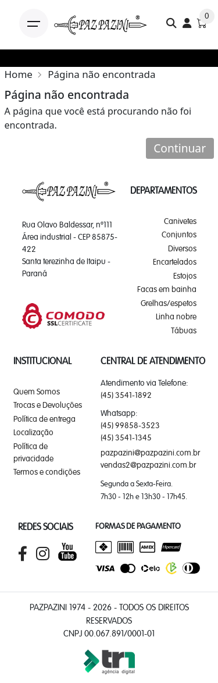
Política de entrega (44, 419)
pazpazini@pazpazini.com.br (150, 452)
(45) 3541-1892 (126, 395)
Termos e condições (46, 471)
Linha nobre (176, 316)
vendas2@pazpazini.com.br (148, 464)
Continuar (179, 148)
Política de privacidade (33, 452)
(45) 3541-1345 (126, 437)
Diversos (182, 248)
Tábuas (183, 330)
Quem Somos (36, 391)
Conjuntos (179, 234)
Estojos (184, 275)
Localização (33, 432)
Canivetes (180, 221)
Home (19, 74)
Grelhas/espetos (168, 303)
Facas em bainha (166, 289)
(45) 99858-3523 (130, 425)
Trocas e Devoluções (47, 405)
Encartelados (174, 261)
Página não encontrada (101, 74)
